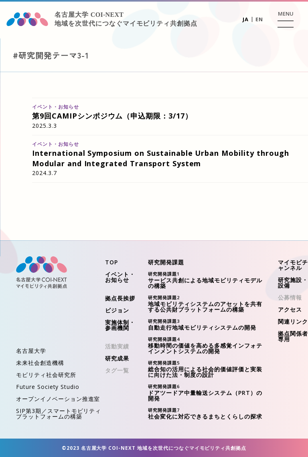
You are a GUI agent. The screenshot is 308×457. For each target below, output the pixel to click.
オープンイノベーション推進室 (58, 399)
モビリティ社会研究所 (46, 374)
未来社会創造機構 (40, 362)
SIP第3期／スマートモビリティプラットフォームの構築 (58, 413)
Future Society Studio (47, 387)
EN (259, 19)
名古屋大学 (31, 350)
